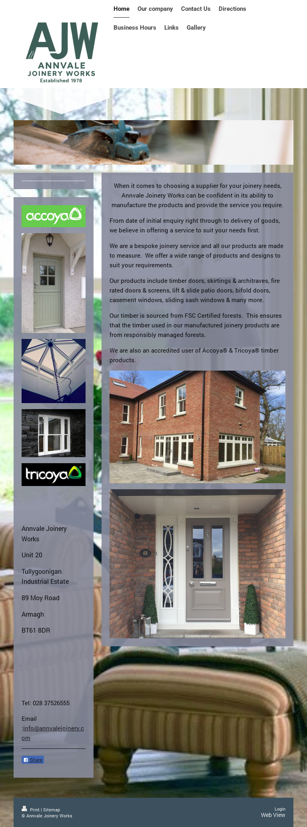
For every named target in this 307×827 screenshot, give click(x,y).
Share (32, 760)
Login (280, 809)
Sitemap (51, 810)
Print (31, 810)
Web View (273, 815)
